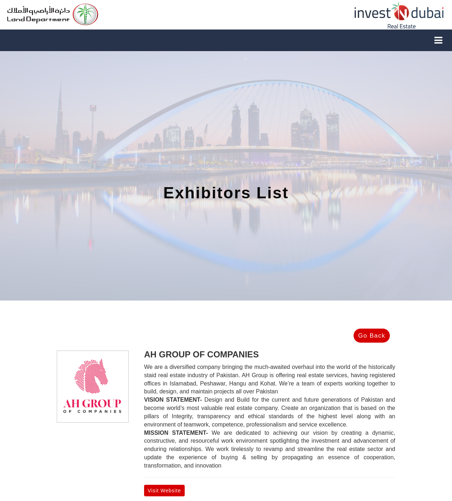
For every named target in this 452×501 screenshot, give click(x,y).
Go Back (372, 335)
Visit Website (164, 490)
